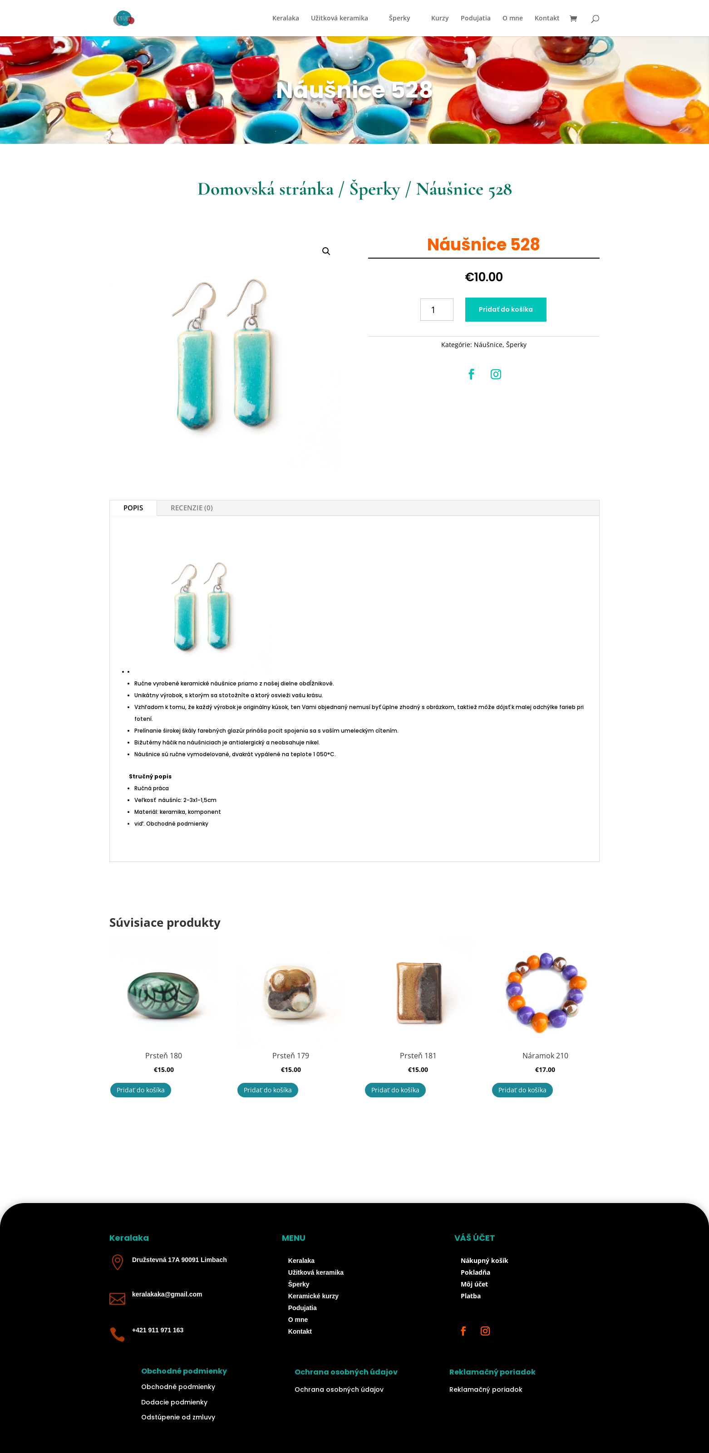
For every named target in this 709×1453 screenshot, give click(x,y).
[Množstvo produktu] (436, 309)
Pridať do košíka (506, 309)
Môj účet (474, 1284)
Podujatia (476, 18)
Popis (133, 507)
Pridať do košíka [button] (141, 1090)
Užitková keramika (339, 18)
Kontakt (547, 18)
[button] (326, 251)
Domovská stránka (265, 188)
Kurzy (440, 18)
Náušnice (488, 344)
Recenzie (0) (192, 507)
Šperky (399, 18)
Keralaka (285, 18)
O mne (512, 18)
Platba (471, 1296)
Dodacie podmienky (174, 1402)
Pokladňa (475, 1272)
